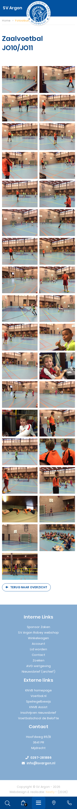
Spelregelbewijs (38, 703)
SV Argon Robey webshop (38, 634)
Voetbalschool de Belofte (38, 720)
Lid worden (38, 651)
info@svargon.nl (38, 765)
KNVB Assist (38, 709)
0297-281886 (38, 759)
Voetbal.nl (39, 697)
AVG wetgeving (38, 667)
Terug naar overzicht (28, 587)
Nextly (50, 794)
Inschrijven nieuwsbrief (38, 714)
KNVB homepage (38, 692)
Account (38, 645)
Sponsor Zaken (38, 628)
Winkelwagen (38, 640)
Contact (38, 656)
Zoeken (38, 662)
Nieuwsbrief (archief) (38, 673)
